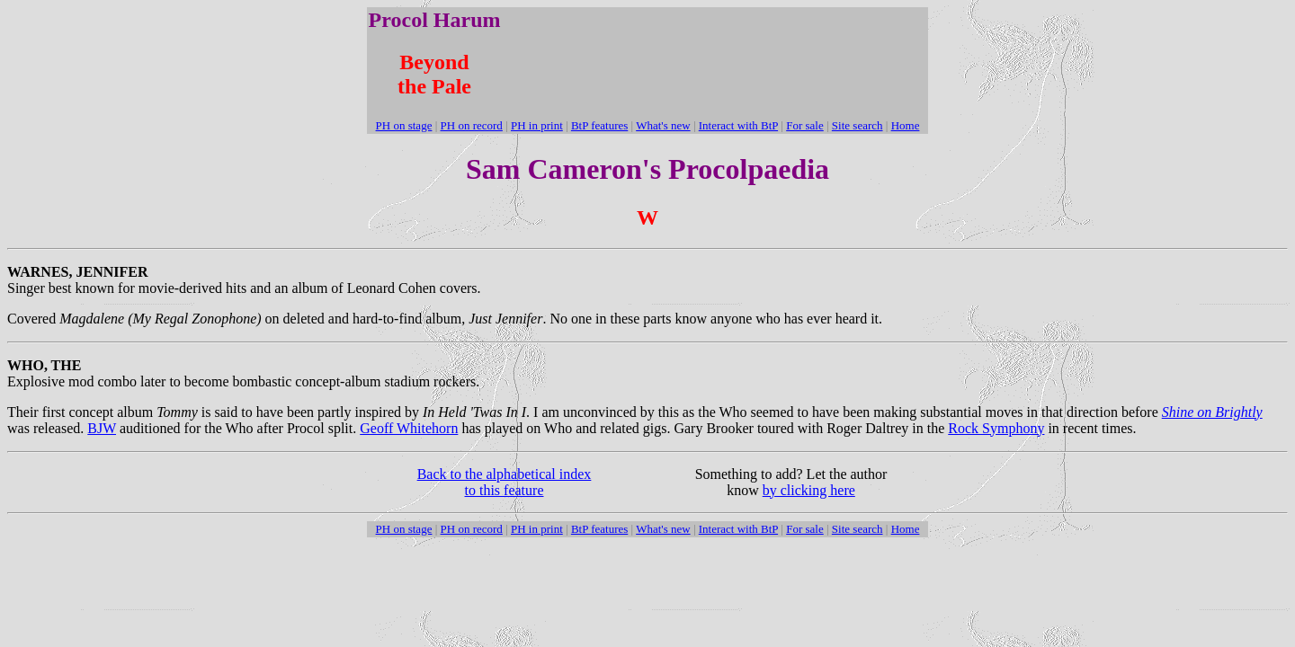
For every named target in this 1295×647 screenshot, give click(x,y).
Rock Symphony (996, 428)
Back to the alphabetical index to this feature (504, 482)
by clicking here (809, 490)
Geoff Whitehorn (409, 428)
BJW (101, 428)
